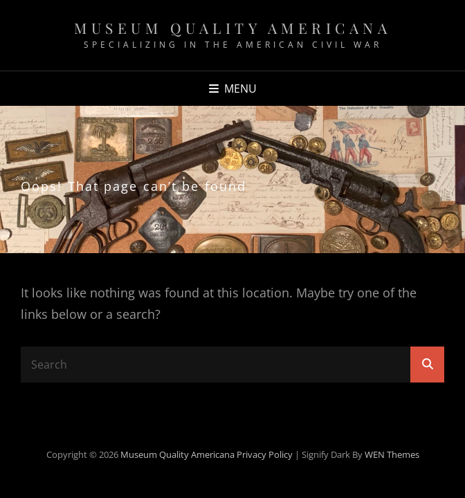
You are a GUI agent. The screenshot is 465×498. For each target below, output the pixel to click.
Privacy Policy (265, 454)
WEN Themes (392, 454)
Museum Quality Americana (232, 27)
